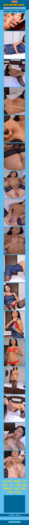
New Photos (14, 11)
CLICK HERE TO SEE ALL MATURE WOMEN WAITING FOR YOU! (14, 486)
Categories (6, 11)
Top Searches (22, 11)
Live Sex (14, 1)
